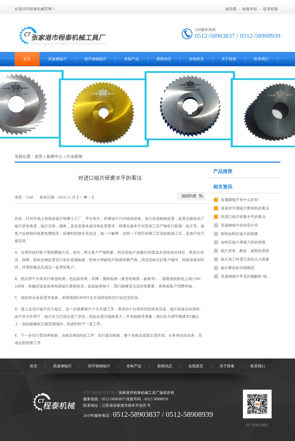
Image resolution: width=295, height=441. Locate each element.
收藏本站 (249, 9)
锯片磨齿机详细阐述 (237, 268)
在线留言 (196, 59)
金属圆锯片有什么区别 (239, 200)
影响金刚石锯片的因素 (239, 234)
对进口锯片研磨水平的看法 (243, 217)
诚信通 (230, 9)
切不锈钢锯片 (95, 59)
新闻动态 (164, 59)
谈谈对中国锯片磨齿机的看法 (245, 208)
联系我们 (261, 59)
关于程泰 (228, 59)
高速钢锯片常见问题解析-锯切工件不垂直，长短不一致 (246, 276)
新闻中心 (54, 156)
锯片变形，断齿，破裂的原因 (245, 251)
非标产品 (131, 59)
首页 (27, 59)
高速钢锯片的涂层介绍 (239, 225)
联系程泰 (270, 9)
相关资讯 (222, 186)
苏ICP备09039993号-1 (100, 393)
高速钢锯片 (57, 59)
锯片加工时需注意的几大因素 (245, 259)
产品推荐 (222, 171)
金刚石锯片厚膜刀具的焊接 (243, 242)
